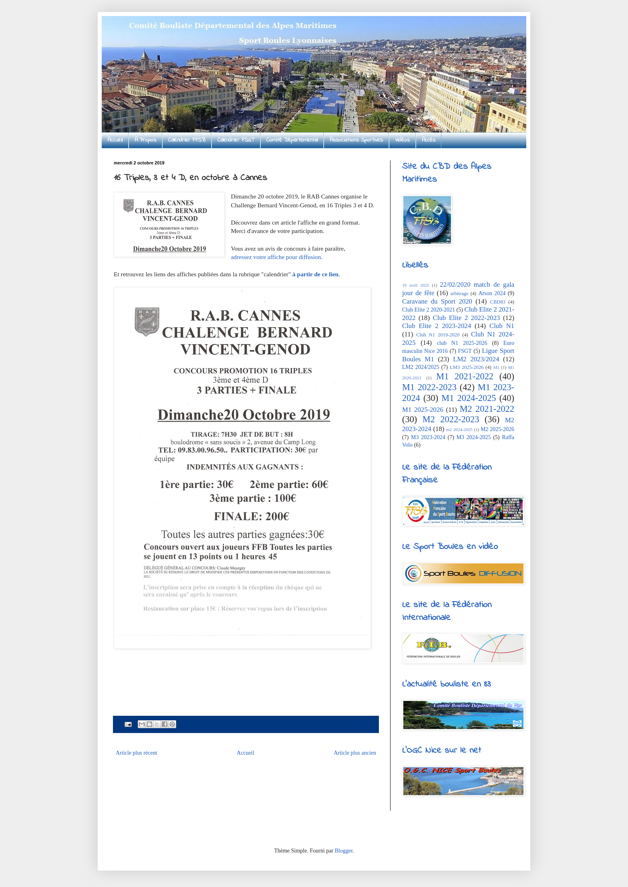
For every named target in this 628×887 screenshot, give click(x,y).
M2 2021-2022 (487, 409)
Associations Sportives (356, 140)
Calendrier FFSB (186, 140)
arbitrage (460, 293)
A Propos (145, 140)
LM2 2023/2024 (476, 359)
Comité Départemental (292, 140)
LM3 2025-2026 (466, 367)
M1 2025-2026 (422, 409)
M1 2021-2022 (464, 376)
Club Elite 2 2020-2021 (428, 310)
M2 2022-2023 (451, 419)
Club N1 (501, 326)
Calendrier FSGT (235, 140)
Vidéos (402, 140)
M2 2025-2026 (497, 429)
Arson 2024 (491, 293)
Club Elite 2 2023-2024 (436, 326)
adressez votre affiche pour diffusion (276, 256)
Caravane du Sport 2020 (437, 301)
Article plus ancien (355, 753)
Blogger (343, 851)
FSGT (465, 351)
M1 (496, 367)
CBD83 (498, 302)
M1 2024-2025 (468, 398)
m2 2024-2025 (459, 429)
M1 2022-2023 (429, 387)
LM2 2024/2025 (420, 367)
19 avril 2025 (415, 285)
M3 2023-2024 (428, 437)
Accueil (115, 140)
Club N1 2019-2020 (437, 335)
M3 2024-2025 (474, 437)
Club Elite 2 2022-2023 (466, 318)
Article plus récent (136, 753)
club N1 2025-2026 (462, 343)
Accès (428, 140)
